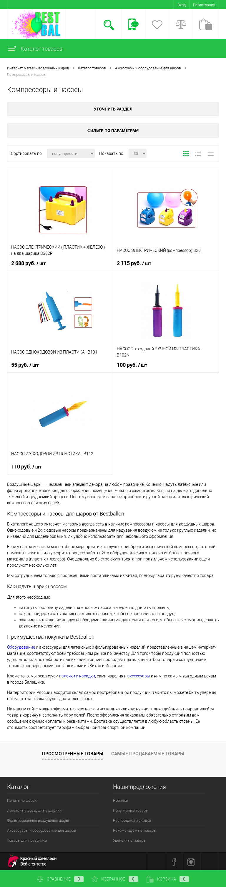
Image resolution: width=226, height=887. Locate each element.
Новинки (120, 800)
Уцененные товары (129, 840)
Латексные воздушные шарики (34, 810)
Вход (181, 5)
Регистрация (204, 5)
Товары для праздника (27, 840)
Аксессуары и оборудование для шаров (41, 830)
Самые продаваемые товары (147, 753)
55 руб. (25, 365)
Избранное (115, 879)
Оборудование (21, 647)
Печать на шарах (21, 800)
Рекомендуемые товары (134, 830)
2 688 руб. (28, 263)
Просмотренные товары (72, 753)
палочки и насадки (77, 676)
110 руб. (26, 466)
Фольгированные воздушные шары (38, 820)
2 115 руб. (134, 263)
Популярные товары (131, 810)
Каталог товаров (34, 49)
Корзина (167, 879)
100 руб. (132, 365)
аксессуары (138, 676)
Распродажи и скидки (132, 820)
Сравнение (60, 879)
